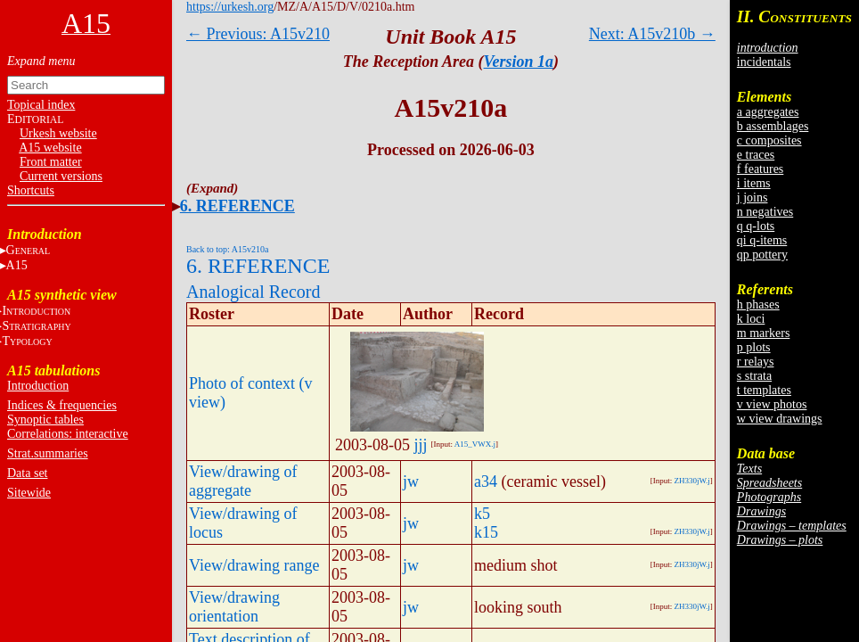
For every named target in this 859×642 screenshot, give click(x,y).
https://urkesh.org (230, 6)
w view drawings (779, 418)
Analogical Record (253, 291)
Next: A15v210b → (652, 34)
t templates (764, 390)
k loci (751, 318)
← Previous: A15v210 (258, 34)
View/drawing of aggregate (243, 481)
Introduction (38, 385)
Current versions (61, 176)
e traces (755, 154)
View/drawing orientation (234, 606)
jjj (421, 445)
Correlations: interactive (67, 433)
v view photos (772, 404)
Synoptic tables (45, 419)
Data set (27, 473)
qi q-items (762, 240)
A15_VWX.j (474, 444)
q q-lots (755, 226)
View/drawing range (254, 565)
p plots (754, 347)
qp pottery (762, 254)
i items (754, 183)
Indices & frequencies (62, 405)
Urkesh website (58, 133)
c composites (769, 140)
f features (760, 169)
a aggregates (768, 112)
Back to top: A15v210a (227, 249)
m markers (763, 333)
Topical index (41, 104)
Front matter (51, 162)
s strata (754, 376)
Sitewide (29, 492)
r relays (755, 361)
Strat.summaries (47, 453)
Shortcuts (30, 190)
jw (411, 481)
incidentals (764, 62)
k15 (486, 532)
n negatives (765, 211)
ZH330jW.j (691, 480)
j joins (752, 197)
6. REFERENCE (237, 206)
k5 (482, 514)
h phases (758, 304)
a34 (485, 481)
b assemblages (772, 126)
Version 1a (519, 61)
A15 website (50, 147)
